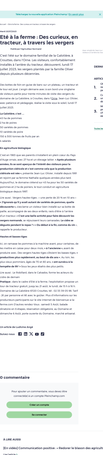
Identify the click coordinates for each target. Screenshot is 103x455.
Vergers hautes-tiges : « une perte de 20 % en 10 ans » (44, 197)
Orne (54, 98)
